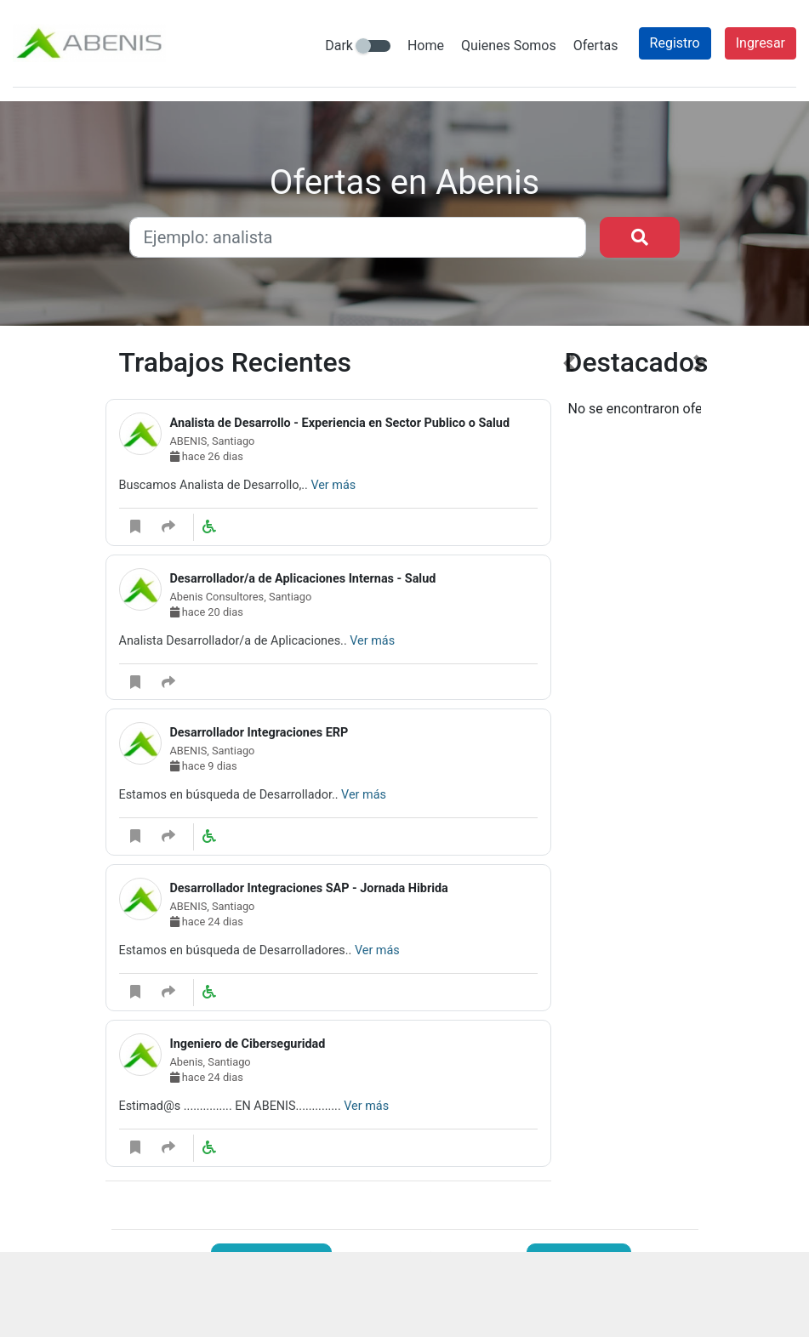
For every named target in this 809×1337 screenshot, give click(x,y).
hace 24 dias (206, 921)
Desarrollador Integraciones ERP (259, 732)
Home (425, 45)
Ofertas (595, 45)
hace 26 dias (206, 456)
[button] (569, 775)
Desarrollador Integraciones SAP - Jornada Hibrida (309, 888)
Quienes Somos (508, 45)
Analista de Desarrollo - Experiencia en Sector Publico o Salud (340, 423)
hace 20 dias (206, 612)
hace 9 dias (203, 766)
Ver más (333, 485)
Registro (675, 43)
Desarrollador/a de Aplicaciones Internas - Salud (303, 579)
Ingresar (760, 43)
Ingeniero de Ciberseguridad (248, 1044)
